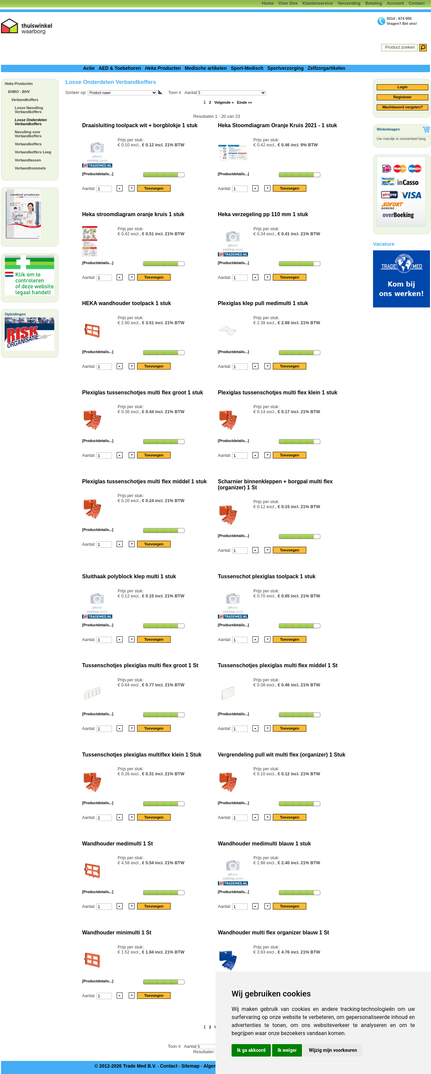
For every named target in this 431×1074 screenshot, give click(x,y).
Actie (89, 68)
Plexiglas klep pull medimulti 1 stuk (263, 303)
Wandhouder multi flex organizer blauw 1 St (273, 932)
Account (395, 3)
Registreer (402, 97)
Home (268, 3)
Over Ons (288, 3)
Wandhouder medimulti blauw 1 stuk (264, 843)
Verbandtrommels (30, 168)
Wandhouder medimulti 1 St (117, 843)
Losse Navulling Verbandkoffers (29, 110)
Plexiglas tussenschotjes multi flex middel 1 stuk (144, 481)
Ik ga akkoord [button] (251, 1050)
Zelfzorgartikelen (326, 68)
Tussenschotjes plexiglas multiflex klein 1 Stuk (141, 755)
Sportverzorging (285, 68)
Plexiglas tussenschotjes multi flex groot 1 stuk (142, 392)
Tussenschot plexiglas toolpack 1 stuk (266, 576)
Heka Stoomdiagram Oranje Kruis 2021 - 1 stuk (277, 125)
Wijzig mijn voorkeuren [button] (333, 1050)
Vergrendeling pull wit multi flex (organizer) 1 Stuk (282, 755)
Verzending (348, 3)
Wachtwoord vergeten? (402, 107)
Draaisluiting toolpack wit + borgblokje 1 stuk (140, 125)
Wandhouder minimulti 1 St (116, 932)
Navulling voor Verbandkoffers (28, 134)
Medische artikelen (206, 68)
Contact (417, 3)
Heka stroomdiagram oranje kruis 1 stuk (133, 214)
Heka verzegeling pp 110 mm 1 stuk (263, 214)
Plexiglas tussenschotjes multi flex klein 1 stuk (277, 392)
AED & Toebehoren (120, 68)
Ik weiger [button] (287, 1050)
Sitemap (190, 1066)
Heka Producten (163, 68)
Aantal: (89, 188)
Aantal (225, 92)
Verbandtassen (28, 160)
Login (402, 87)
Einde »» (244, 102)
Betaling (373, 3)
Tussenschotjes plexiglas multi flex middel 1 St (277, 665)
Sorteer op (75, 92)
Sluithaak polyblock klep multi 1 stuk (129, 576)
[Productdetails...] (97, 174)
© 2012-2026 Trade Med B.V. (125, 1066)
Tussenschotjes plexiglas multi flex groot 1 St (140, 665)
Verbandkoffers (24, 100)
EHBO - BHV (19, 92)
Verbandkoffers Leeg (33, 152)
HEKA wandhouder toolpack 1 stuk (126, 303)
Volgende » (224, 102)
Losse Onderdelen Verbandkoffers (31, 122)
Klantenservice (317, 3)
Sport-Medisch (247, 68)
